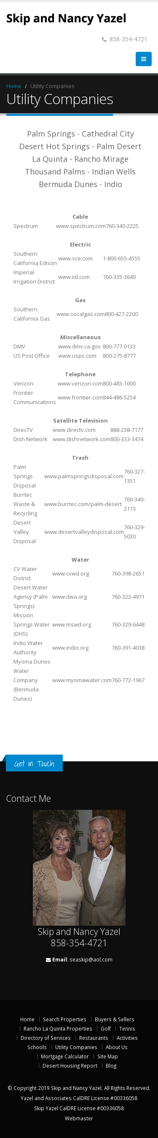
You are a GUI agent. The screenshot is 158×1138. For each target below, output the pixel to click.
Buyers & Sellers (114, 1019)
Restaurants (93, 1037)
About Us (117, 1047)
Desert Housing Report (70, 1065)
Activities (127, 1037)
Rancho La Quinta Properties (58, 1028)
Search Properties (64, 1019)
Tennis (127, 1028)
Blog (111, 1065)
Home (13, 86)
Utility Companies (76, 1047)
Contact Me (28, 798)
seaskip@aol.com (91, 959)
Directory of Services (46, 1037)
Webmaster (79, 1118)
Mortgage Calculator (65, 1056)
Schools (37, 1047)
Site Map (107, 1056)
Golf (106, 1028)
